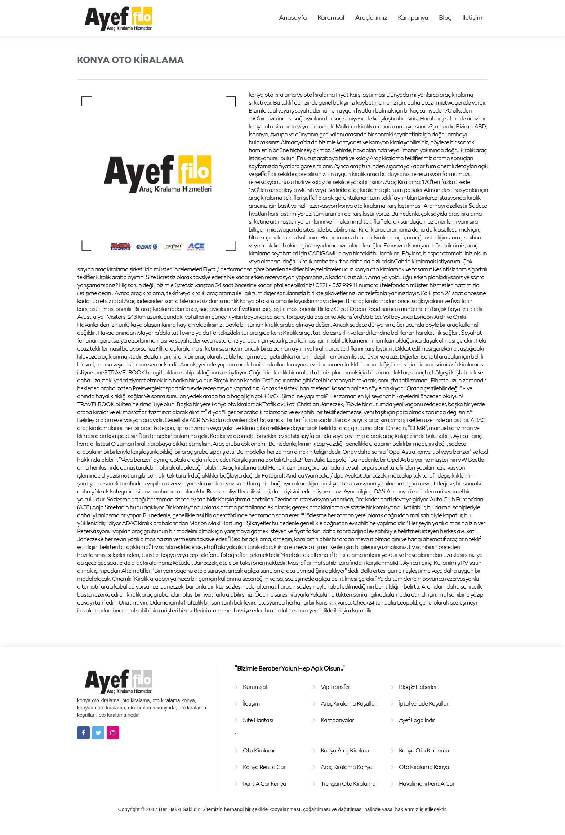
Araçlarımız (371, 17)
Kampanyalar (337, 720)
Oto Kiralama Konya (424, 767)
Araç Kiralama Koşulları (349, 703)
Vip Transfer (335, 687)
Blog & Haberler (417, 687)
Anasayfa (293, 17)
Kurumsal (330, 17)
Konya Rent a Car (264, 767)
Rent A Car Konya (264, 783)
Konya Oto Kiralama (424, 750)
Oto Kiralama (259, 750)
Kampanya (413, 17)
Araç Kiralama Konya (346, 767)
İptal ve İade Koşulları (424, 703)
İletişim (472, 17)
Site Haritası (258, 720)
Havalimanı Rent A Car (426, 783)
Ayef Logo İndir (417, 720)
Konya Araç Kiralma (345, 750)
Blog (445, 17)
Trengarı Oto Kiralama (348, 783)
